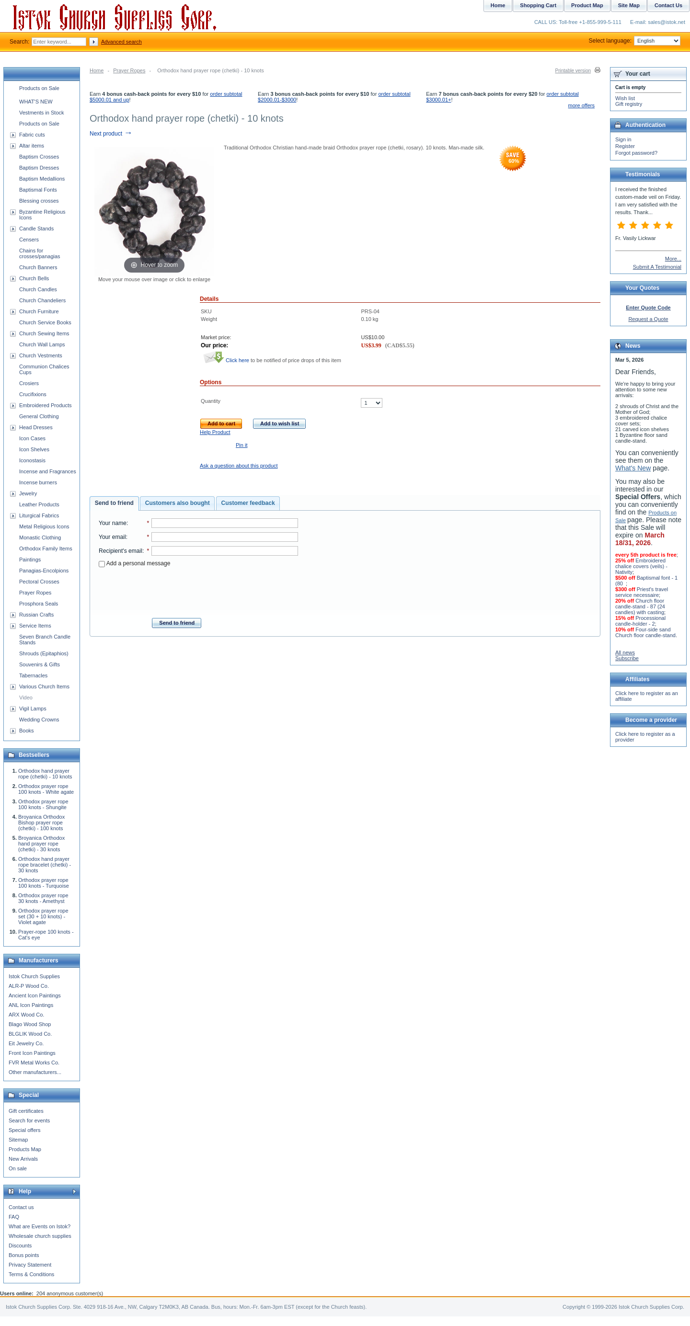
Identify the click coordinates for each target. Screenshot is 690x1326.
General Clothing (39, 416)
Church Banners (38, 267)
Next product (111, 133)
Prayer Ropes (129, 70)
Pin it (241, 445)
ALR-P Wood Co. (29, 986)
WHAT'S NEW (36, 101)
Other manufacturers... (35, 1072)
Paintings (30, 559)
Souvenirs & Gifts (39, 664)
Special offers (24, 1130)
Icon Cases (32, 438)
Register (625, 146)
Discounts (20, 1245)
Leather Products (39, 504)
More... (673, 259)
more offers (581, 105)
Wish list (625, 98)
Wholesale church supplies (40, 1236)
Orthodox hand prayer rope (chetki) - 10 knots (45, 773)
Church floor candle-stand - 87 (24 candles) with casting (640, 606)
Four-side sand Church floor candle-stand (645, 632)
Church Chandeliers (42, 300)
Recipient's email (120, 551)
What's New (633, 468)
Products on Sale (39, 88)
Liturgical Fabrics (39, 515)
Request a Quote (648, 319)
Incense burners (38, 482)
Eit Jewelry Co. (26, 1043)
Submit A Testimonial (657, 267)
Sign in (623, 139)
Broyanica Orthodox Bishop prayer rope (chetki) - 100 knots (41, 822)
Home (97, 70)
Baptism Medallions (42, 179)
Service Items (35, 626)
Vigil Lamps (32, 708)
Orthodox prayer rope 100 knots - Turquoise (43, 883)
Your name (112, 523)
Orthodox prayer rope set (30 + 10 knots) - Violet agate (43, 916)
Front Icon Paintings (32, 1053)
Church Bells (34, 278)
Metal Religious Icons (44, 526)
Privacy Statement (30, 1265)
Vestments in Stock (41, 112)
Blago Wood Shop (30, 1024)
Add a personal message (134, 563)
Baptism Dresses (39, 168)
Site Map (629, 5)
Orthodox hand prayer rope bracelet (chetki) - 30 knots (44, 864)
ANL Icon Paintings (31, 1005)
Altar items (31, 146)
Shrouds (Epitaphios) (44, 653)
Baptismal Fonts (38, 190)
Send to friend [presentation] (114, 503)
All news (625, 652)
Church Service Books (45, 322)
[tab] (114, 503)
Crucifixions (32, 394)
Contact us (21, 1207)
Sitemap (18, 1140)
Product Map (587, 5)
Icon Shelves (34, 449)
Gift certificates (26, 1111)
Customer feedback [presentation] (248, 503)
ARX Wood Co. (26, 1014)
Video (26, 697)
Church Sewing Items (44, 333)
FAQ (14, 1217)
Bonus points (24, 1255)
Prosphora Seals (38, 603)
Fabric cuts (32, 134)
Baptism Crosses (39, 157)
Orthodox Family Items (45, 548)
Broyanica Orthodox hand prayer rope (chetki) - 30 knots (41, 843)
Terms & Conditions (31, 1274)
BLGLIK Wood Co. (30, 1034)
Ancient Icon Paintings (35, 995)
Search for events (29, 1120)
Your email (112, 537)
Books (26, 730)
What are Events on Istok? (39, 1226)
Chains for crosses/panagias (39, 253)
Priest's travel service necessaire (641, 592)
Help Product (215, 432)
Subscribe (627, 658)
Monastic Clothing (40, 537)
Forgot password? (636, 153)
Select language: (634, 40)
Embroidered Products (45, 405)
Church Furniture (39, 311)
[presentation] (198, 589)
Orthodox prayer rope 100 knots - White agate (46, 789)
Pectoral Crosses (39, 581)
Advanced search (121, 42)
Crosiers (29, 383)
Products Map (25, 1149)
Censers (29, 239)
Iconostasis (32, 460)
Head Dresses (36, 427)
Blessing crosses (39, 201)
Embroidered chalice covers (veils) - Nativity (641, 566)
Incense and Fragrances (47, 471)
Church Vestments (40, 355)
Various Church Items (44, 686)
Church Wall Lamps (42, 344)
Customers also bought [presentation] (177, 503)
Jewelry (28, 493)
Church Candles (38, 289)
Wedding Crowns (39, 719)
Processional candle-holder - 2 (640, 621)
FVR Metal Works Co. (34, 1062)
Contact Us (668, 5)
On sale (18, 1168)
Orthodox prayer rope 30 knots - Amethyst (43, 898)
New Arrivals (23, 1159)
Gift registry (628, 104)
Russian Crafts (36, 614)
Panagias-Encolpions (44, 570)
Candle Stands (36, 228)
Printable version (573, 70)
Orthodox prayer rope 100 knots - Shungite (43, 804)
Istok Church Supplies (34, 976)
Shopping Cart (538, 5)
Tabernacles (33, 675)
